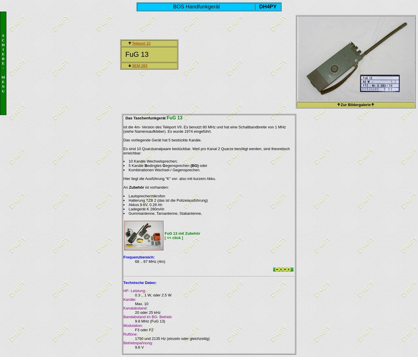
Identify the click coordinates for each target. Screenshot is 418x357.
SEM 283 (139, 65)
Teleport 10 (141, 43)
